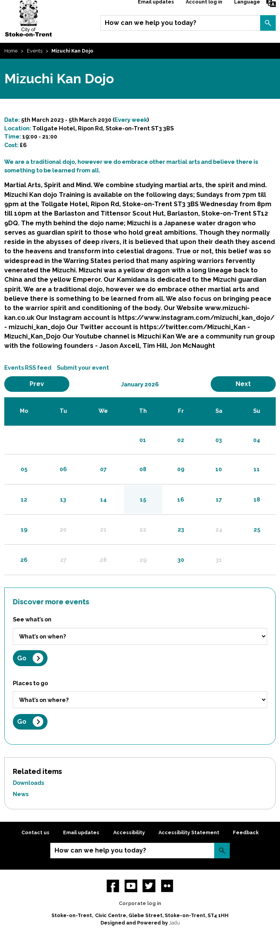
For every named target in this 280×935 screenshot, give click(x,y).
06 (63, 469)
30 (181, 559)
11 (257, 469)
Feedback (246, 832)
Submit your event (83, 367)
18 (257, 499)
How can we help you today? (150, 22)
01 (142, 440)
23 (181, 529)
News (20, 794)
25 (257, 529)
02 (180, 440)
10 (218, 469)
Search (268, 23)
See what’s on (32, 619)
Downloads (28, 782)
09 (180, 469)
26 (24, 559)
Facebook (113, 885)
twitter (149, 885)
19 (24, 529)
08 (142, 469)
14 (103, 499)
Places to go (30, 683)
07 (103, 469)
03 (218, 440)
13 (63, 499)
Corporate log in (140, 903)
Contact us (35, 832)
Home (11, 51)
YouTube (131, 885)
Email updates (81, 832)
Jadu (174, 923)
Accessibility (129, 832)
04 (256, 440)
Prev (47, 384)
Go (21, 658)
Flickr (167, 885)
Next (253, 384)
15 (143, 499)
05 (24, 469)
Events (34, 51)
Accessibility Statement (188, 832)
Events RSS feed (27, 367)
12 (24, 499)
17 (219, 499)
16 (180, 499)
